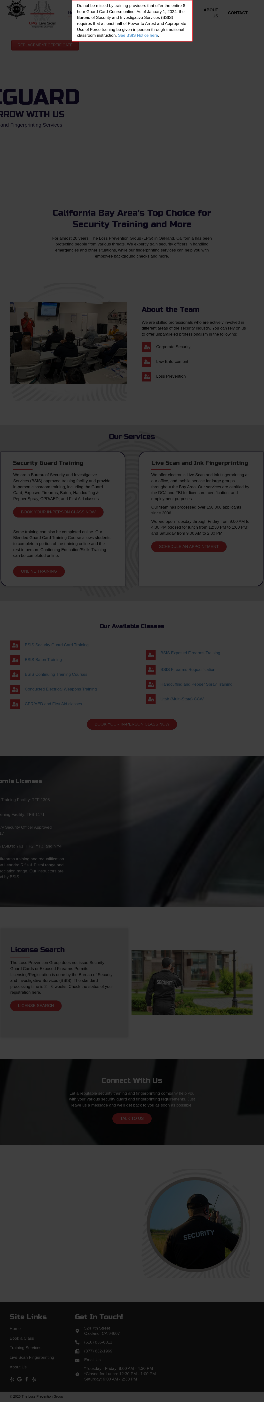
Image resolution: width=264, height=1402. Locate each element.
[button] (45, 45)
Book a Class (22, 1338)
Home (15, 1328)
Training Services (25, 1347)
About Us (18, 1367)
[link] (74, 14)
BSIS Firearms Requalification (233, 669)
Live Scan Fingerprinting (32, 1357)
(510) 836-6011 (98, 1342)
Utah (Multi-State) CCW (227, 699)
